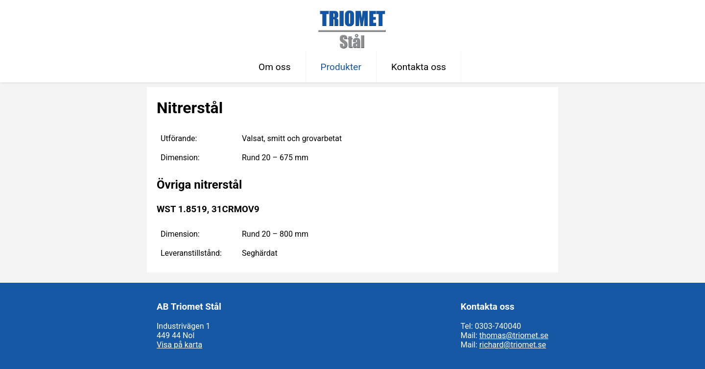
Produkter (341, 67)
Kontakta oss (418, 67)
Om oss (274, 67)
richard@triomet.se (512, 344)
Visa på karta (179, 344)
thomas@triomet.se (513, 335)
